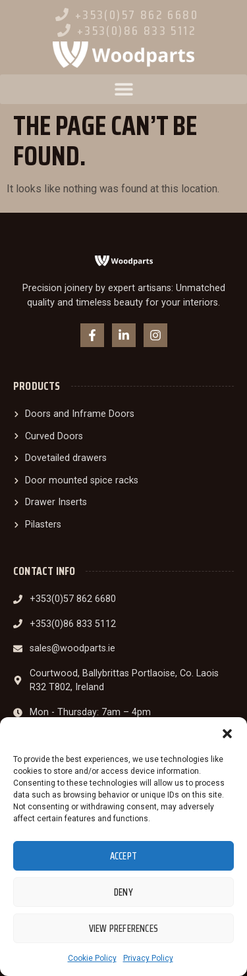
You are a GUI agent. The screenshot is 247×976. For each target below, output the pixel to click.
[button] (227, 733)
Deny (123, 892)
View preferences (123, 928)
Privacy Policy (148, 958)
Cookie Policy (92, 958)
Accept (123, 856)
